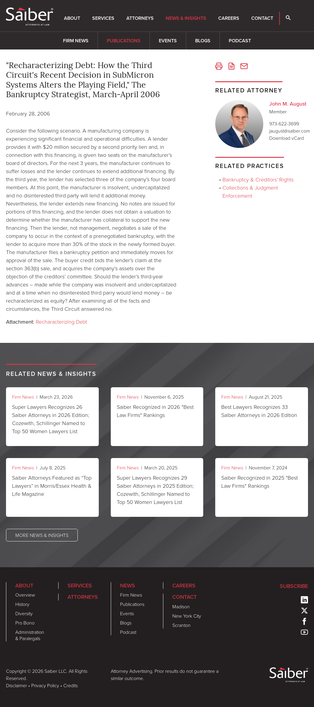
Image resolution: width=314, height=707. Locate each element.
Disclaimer (16, 685)
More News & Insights (41, 535)
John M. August (287, 104)
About (72, 18)
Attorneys (140, 18)
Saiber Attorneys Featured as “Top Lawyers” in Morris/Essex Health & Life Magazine (52, 485)
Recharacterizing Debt (61, 321)
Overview (25, 595)
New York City (186, 616)
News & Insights (186, 18)
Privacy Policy (45, 685)
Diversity (24, 613)
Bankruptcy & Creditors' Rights (258, 179)
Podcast (240, 40)
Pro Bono (25, 622)
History (22, 604)
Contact (262, 18)
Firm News (76, 40)
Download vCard (286, 138)
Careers (228, 18)
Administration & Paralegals (29, 635)
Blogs (202, 40)
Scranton (181, 625)
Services (103, 18)
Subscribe (294, 586)
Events (168, 40)
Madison (181, 606)
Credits (70, 685)
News (127, 585)
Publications (123, 40)
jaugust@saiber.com (289, 130)
